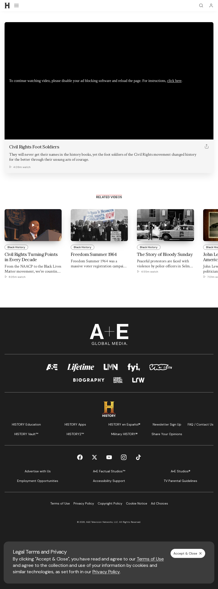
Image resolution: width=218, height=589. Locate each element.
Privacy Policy (106, 572)
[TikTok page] (138, 457)
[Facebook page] (80, 457)
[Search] (201, 5)
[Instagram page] (123, 457)
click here (174, 81)
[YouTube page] (109, 457)
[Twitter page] (94, 457)
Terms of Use (150, 559)
